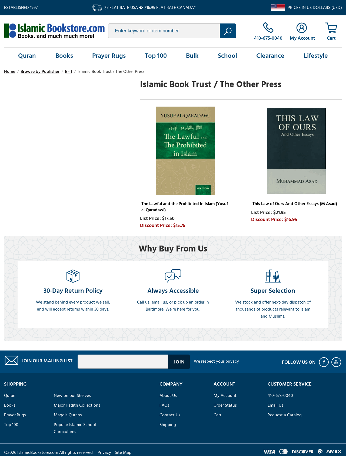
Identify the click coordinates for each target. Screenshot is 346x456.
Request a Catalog (285, 414)
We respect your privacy (216, 361)
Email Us (275, 405)
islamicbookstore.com (54, 30)
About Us (168, 395)
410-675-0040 (280, 395)
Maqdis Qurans (68, 414)
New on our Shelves (72, 395)
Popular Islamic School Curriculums (75, 428)
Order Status (225, 405)
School (227, 55)
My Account (225, 395)
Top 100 (156, 55)
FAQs (164, 405)
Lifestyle (316, 55)
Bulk (192, 55)
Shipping (167, 424)
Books (64, 55)
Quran (27, 55)
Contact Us (169, 414)
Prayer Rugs (109, 55)
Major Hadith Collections (77, 405)
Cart (217, 414)
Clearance (270, 55)
